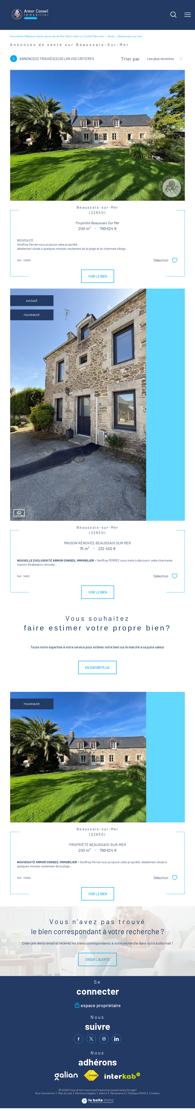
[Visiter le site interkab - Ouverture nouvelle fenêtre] (122, 1076)
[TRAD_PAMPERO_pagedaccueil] (30, 20)
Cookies (154, 1093)
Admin (103, 1093)
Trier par (130, 58)
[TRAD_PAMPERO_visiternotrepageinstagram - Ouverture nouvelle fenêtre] (104, 1039)
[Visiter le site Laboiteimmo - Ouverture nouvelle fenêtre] (97, 1102)
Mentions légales (85, 1093)
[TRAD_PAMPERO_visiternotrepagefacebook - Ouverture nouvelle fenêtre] (78, 1039)
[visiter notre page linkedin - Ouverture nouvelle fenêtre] (116, 1039)
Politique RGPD (137, 1093)
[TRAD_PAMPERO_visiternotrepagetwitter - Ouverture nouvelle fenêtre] (91, 1039)
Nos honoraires (45, 1093)
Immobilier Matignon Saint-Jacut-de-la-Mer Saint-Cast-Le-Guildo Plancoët (57, 36)
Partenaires (117, 1093)
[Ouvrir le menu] (187, 15)
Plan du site (65, 1093)
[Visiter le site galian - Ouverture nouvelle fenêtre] (66, 1075)
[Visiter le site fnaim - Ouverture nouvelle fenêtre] (91, 1076)
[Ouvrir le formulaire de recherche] (173, 15)
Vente (111, 36)
